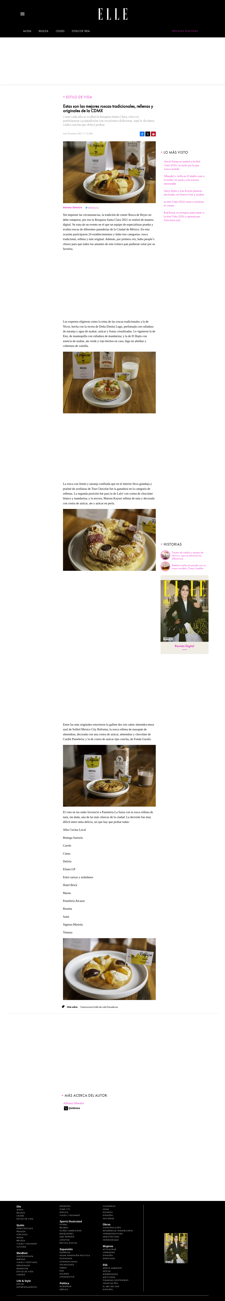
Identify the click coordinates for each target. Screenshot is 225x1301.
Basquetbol (67, 1234)
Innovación (110, 1283)
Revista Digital (184, 646)
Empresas (65, 1252)
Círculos (22, 1234)
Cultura (21, 1247)
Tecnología (67, 1265)
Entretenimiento (27, 1287)
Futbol (64, 1224)
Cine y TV (65, 1209)
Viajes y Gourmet (27, 1244)
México (64, 1289)
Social (107, 1271)
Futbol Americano (71, 1231)
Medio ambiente (112, 1268)
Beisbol (64, 1228)
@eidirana (93, 207)
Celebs (60, 31)
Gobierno (66, 1286)
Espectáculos (25, 1228)
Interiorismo (111, 1240)
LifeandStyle (67, 1277)
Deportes (65, 1206)
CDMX (106, 1209)
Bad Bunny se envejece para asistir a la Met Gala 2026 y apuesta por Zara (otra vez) (184, 216)
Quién (20, 1225)
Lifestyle (65, 1240)
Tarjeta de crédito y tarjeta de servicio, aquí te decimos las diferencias (187, 555)
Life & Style (24, 1281)
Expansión (66, 1249)
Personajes (23, 1265)
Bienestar (22, 1268)
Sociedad (108, 1218)
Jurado (21, 1275)
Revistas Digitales (185, 31)
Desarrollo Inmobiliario (118, 1231)
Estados (108, 1212)
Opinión (108, 1215)
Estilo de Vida (25, 1271)
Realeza (21, 1231)
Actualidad (109, 1249)
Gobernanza (110, 1274)
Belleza (43, 31)
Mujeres (64, 1274)
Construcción (112, 1228)
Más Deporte (67, 1237)
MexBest (22, 1253)
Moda (27, 31)
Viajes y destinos (27, 1262)
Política (64, 1283)
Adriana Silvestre (73, 1103)
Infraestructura (113, 1234)
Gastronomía (25, 1256)
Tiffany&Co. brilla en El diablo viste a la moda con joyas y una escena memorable (184, 180)
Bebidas (21, 1259)
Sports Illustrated (71, 1221)
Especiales (109, 1258)
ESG (62, 1271)
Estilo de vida (81, 31)
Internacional (69, 1262)
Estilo (20, 1284)
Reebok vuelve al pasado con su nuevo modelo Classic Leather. (189, 567)
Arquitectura (111, 1237)
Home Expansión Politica (75, 1255)
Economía (66, 1258)
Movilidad (109, 1277)
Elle (19, 1206)
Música (64, 1212)
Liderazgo (109, 1252)
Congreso (109, 1206)
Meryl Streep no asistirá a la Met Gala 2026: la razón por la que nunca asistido (182, 165)
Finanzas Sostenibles (116, 1280)
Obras (63, 1268)
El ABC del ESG (111, 1286)
